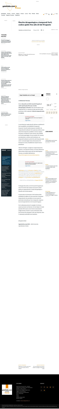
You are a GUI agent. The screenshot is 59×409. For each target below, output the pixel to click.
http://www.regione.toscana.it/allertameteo (28, 155)
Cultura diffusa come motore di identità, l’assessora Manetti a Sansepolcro (5, 69)
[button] (49, 14)
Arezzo (22, 20)
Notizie (46, 164)
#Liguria (36, 170)
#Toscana (30, 170)
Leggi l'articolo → (28, 120)
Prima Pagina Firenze (4, 111)
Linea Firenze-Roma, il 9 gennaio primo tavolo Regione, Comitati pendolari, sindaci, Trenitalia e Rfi (6, 192)
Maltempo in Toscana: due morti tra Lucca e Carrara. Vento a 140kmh (24, 367)
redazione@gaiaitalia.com (25, 400)
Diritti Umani (47, 191)
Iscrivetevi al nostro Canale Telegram (38, 41)
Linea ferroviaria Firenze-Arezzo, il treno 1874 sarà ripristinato (6, 114)
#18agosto (21, 177)
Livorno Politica (3, 38)
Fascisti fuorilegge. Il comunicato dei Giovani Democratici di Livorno (6, 41)
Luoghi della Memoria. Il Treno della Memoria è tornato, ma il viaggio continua (51, 194)
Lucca (46, 150)
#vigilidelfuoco (37, 173)
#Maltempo (21, 170)
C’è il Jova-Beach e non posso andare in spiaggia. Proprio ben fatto (38, 367)
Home (19, 20)
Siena (46, 177)
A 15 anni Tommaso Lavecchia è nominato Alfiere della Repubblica (51, 167)
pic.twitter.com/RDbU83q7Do (33, 177)
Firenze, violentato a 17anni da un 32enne (6, 158)
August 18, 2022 (39, 180)
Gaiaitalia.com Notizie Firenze (25, 30)
